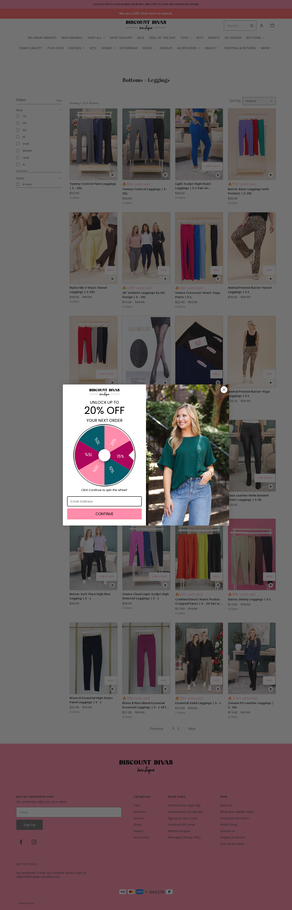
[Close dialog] (224, 389)
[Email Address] (104, 501)
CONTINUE (104, 513)
